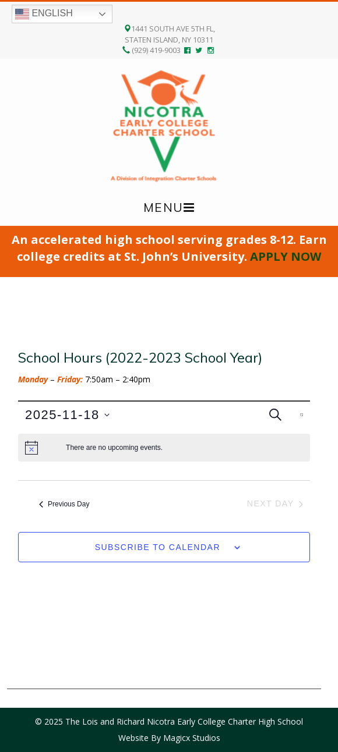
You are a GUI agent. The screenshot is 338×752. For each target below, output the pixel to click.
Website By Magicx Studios (169, 737)
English (44, 14)
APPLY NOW (285, 256)
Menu (163, 207)
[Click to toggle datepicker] (67, 415)
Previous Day (64, 504)
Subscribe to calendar (157, 547)
